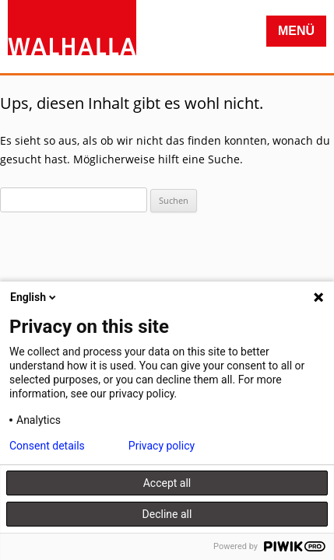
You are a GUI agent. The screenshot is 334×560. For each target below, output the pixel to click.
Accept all (167, 483)
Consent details (47, 445)
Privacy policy (161, 445)
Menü (296, 30)
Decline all (167, 514)
